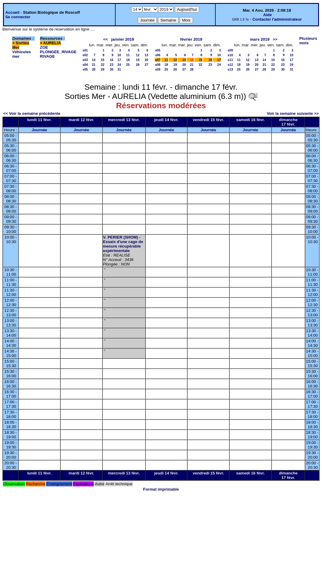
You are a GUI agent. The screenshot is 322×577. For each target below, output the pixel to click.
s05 (85, 69)
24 (119, 64)
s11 (230, 60)
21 (94, 64)
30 (112, 69)
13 (146, 55)
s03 (85, 60)
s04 (85, 64)
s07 (157, 60)
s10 (230, 55)
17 (119, 60)
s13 (230, 69)
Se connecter (17, 17)
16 (112, 60)
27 (146, 64)
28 (94, 69)
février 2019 (191, 39)
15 (103, 60)
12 (137, 55)
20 (146, 60)
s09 (157, 69)
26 (137, 64)
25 (128, 64)
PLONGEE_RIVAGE (58, 52)
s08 (157, 64)
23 (112, 64)
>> (275, 39)
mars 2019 (259, 39)
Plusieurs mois (308, 40)
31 (119, 69)
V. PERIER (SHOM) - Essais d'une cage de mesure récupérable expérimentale (123, 244)
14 (94, 60)
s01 (85, 50)
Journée (39, 130)
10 (119, 55)
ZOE (44, 47)
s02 (85, 55)
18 (128, 60)
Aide (267, 15)
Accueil (12, 12)
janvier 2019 (122, 39)
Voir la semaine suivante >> (293, 113)
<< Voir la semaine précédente (31, 113)
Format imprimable (161, 489)
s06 (157, 55)
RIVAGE (47, 56)
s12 (230, 64)
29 (103, 69)
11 (128, 55)
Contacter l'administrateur (277, 19)
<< (105, 39)
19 (137, 60)
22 (103, 64)
